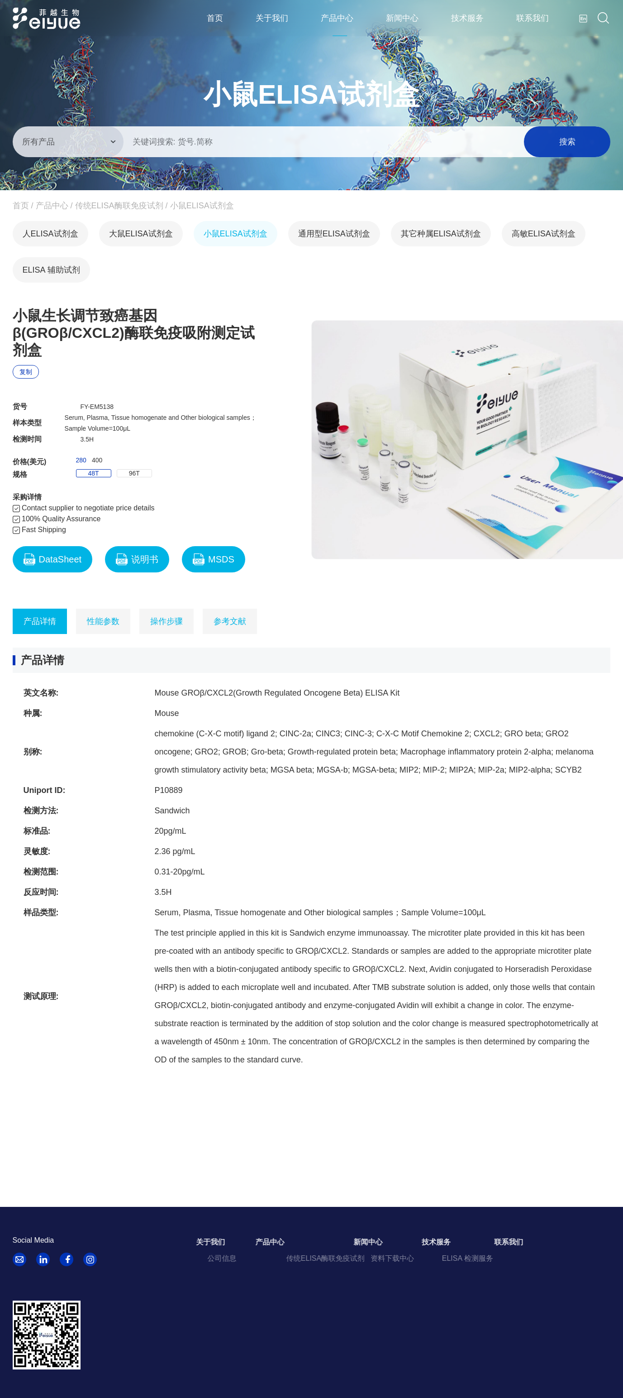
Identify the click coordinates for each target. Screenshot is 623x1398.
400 (97, 460)
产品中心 (337, 18)
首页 (215, 18)
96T (134, 473)
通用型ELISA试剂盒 (334, 233)
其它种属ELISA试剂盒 (441, 233)
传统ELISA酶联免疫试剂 (119, 205)
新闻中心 (402, 18)
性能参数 (103, 621)
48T (93, 473)
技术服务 (467, 18)
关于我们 (272, 18)
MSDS (213, 559)
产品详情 (40, 621)
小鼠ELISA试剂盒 (202, 205)
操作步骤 (166, 621)
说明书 (137, 559)
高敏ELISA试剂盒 (543, 233)
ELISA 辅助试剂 (51, 269)
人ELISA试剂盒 (50, 233)
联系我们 (532, 18)
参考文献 (230, 621)
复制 (25, 371)
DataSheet (53, 559)
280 (81, 460)
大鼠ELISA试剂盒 (141, 233)
